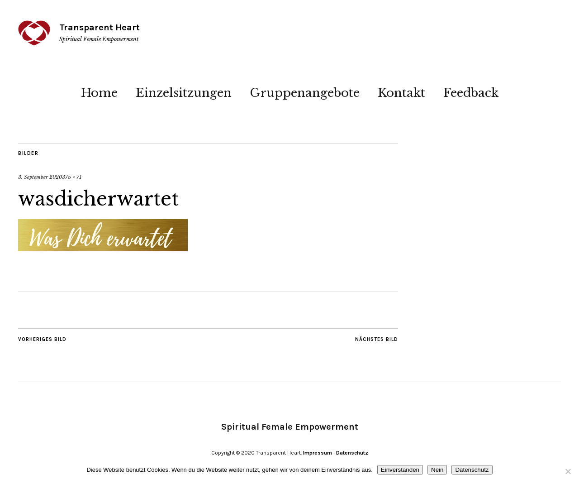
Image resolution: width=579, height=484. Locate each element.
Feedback (470, 93)
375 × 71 (71, 177)
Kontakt (401, 93)
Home (99, 93)
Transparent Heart (99, 27)
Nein (437, 469)
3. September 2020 (40, 177)
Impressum (317, 453)
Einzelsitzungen (184, 93)
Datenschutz (352, 453)
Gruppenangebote (305, 93)
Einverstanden (400, 469)
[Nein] (567, 471)
